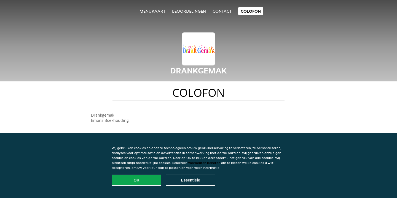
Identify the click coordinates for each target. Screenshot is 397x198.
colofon (251, 11)
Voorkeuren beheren (204, 163)
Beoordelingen (189, 11)
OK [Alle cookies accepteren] (137, 180)
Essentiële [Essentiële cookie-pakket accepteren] (190, 180)
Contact (222, 11)
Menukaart (152, 11)
